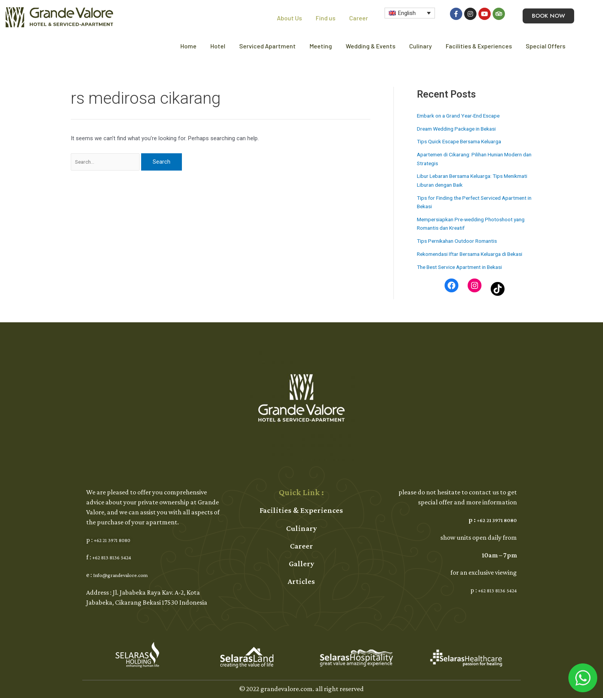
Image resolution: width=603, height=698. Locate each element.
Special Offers (545, 46)
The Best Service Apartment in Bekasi (464, 275)
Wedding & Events (370, 46)
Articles (301, 581)
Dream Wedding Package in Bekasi (460, 128)
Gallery (301, 563)
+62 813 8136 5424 (117, 557)
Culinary (420, 46)
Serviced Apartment (267, 46)
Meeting (321, 46)
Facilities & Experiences (479, 46)
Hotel (217, 46)
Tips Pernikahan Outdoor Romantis (461, 240)
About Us (289, 18)
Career (358, 18)
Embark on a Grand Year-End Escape (463, 115)
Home (188, 46)
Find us (325, 18)
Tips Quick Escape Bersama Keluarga (464, 141)
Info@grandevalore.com (128, 575)
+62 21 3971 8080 (117, 540)
